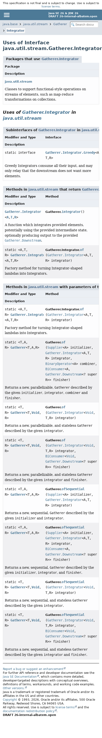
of (82, 250)
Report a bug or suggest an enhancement (33, 669)
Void (35, 412)
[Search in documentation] (84, 25)
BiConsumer (54, 369)
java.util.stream (35, 24)
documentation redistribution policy (28, 711)
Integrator (15, 30)
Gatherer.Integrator (60, 59)
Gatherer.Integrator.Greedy (70, 152)
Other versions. (14, 688)
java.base (10, 24)
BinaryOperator (58, 364)
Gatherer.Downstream (63, 374)
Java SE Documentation (20, 676)
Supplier (55, 347)
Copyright (10, 699)
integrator (71, 212)
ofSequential (73, 489)
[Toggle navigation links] (6, 14)
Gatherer (60, 24)
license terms (51, 6)
